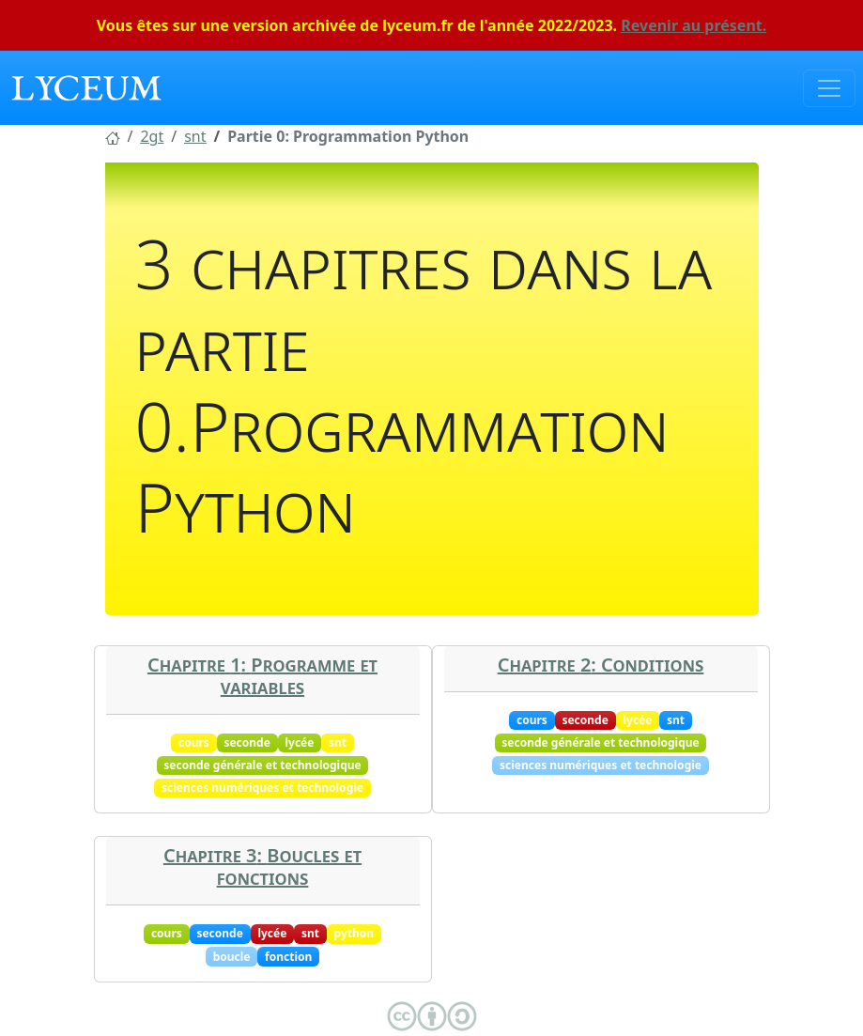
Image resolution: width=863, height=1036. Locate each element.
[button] (112, 136)
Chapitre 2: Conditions (601, 664)
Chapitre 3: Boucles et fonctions (262, 866)
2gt (151, 136)
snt (195, 136)
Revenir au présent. (693, 25)
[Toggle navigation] (829, 88)
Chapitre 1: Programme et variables (262, 676)
